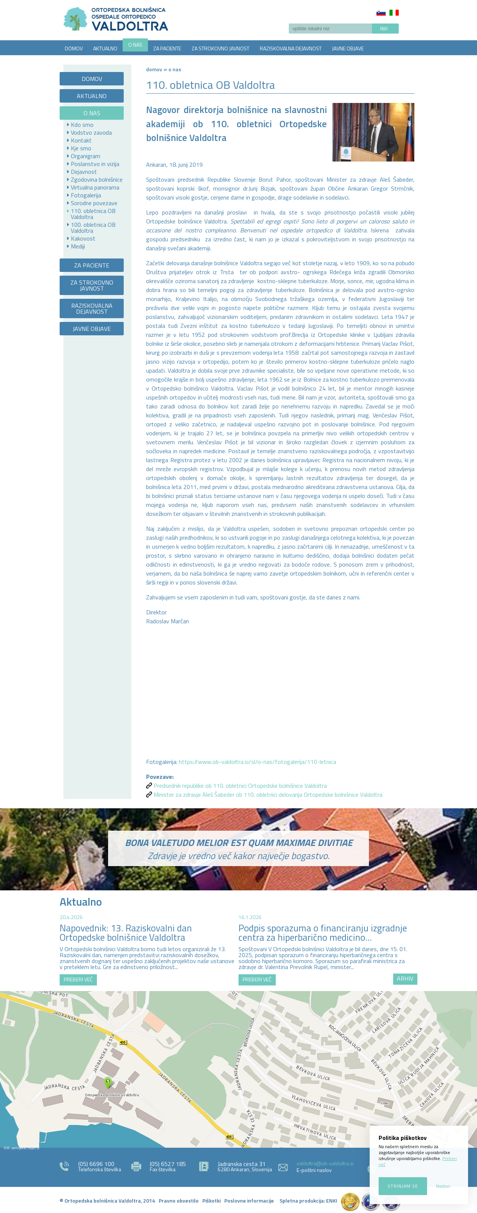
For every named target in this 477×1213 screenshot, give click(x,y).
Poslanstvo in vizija (95, 164)
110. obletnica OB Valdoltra (93, 214)
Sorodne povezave (94, 203)
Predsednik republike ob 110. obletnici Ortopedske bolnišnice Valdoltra (240, 785)
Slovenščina (381, 13)
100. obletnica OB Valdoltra (93, 227)
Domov (154, 69)
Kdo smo (82, 125)
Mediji (78, 246)
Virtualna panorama (95, 187)
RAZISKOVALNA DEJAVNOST (291, 48)
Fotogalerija (86, 195)
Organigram (85, 156)
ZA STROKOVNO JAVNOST (220, 48)
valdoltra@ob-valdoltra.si (325, 1163)
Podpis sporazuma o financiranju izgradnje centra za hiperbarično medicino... (322, 932)
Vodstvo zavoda (91, 132)
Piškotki (211, 1200)
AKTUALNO (105, 48)
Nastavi (443, 1186)
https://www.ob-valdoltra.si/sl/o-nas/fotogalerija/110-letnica (257, 761)
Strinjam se (403, 1186)
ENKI (331, 1200)
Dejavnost (84, 172)
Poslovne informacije (249, 1200)
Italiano (394, 13)
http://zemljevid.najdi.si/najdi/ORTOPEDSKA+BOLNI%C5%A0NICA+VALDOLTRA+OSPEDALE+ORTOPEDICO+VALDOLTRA (238, 1069)
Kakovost (83, 238)
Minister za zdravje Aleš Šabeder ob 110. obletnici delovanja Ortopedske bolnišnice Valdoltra (268, 794)
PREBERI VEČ (78, 979)
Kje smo (81, 148)
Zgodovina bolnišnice (97, 179)
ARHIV (405, 978)
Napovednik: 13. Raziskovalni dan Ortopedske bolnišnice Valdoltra (126, 932)
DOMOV (74, 48)
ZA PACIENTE (167, 48)
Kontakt (81, 140)
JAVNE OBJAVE (348, 48)
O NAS (135, 44)
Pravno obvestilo (179, 1200)
